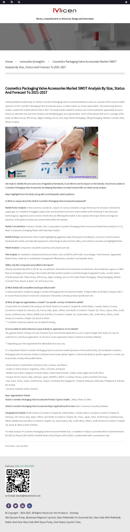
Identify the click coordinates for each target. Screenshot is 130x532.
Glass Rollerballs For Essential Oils (75, 517)
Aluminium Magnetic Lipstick (41, 517)
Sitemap (74, 512)
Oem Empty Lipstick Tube (67, 522)
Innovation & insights (33, 61)
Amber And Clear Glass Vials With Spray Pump (28, 522)
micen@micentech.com (29, 495)
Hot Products (61, 512)
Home (9, 61)
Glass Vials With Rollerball (107, 517)
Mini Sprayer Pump (15, 517)
